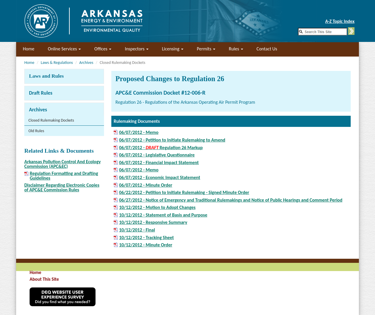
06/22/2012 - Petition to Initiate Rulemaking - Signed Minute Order (184, 192)
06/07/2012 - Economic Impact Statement (159, 177)
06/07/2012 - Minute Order (145, 185)
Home (28, 49)
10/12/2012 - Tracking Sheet (146, 237)
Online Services (64, 49)
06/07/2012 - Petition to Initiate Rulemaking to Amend (172, 140)
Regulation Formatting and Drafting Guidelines (64, 176)
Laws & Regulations (57, 62)
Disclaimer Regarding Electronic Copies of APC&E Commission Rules (61, 187)
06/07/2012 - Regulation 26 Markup (160, 147)
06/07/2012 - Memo (138, 132)
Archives (86, 62)
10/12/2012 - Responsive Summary (153, 222)
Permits (206, 49)
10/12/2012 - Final (137, 230)
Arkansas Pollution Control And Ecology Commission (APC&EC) (62, 164)
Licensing (172, 49)
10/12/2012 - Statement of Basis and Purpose (163, 215)
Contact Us (267, 49)
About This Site (44, 279)
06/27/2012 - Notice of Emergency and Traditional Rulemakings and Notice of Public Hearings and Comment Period (230, 200)
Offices (102, 49)
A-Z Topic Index (339, 21)
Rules (236, 49)
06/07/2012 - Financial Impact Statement (159, 162)
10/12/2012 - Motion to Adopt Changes (157, 207)
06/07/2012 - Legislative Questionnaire (157, 155)
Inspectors (137, 49)
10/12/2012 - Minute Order (145, 245)
